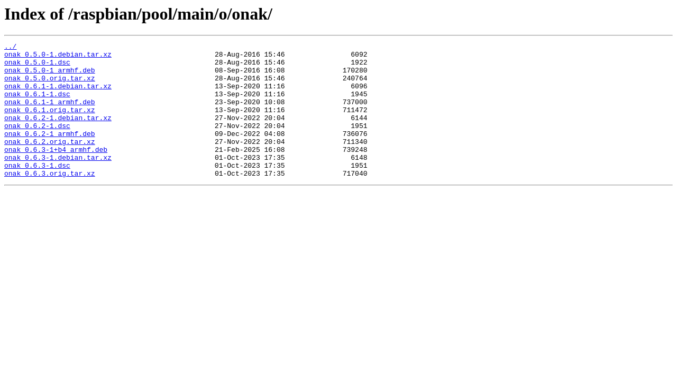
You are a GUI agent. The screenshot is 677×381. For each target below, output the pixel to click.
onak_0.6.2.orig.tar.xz (49, 162)
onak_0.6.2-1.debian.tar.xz (58, 133)
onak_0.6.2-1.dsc (37, 143)
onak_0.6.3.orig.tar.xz (49, 200)
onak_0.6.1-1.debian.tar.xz (58, 95)
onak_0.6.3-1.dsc (37, 190)
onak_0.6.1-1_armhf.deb (49, 114)
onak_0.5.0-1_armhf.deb (49, 76)
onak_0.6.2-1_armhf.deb (49, 152)
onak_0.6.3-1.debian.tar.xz (58, 181)
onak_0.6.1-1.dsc (37, 105)
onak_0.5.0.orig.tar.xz (49, 85)
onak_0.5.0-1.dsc (37, 66)
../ (10, 47)
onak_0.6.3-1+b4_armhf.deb (55, 171)
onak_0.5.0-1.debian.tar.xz (58, 57)
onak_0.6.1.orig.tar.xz (49, 124)
